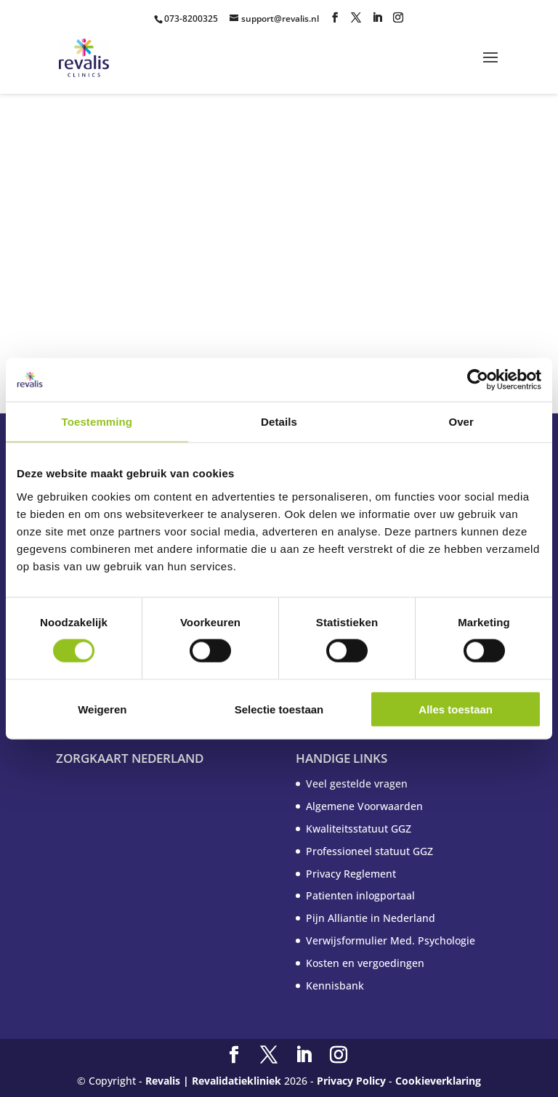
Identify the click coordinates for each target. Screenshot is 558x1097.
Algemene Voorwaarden (364, 806)
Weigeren (102, 709)
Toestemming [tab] (97, 422)
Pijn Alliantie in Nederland (370, 918)
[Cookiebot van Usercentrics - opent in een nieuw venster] (477, 380)
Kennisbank (335, 985)
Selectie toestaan (279, 709)
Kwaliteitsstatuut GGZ (358, 828)
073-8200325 (191, 18)
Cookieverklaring (438, 1081)
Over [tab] (461, 422)
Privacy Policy (351, 1081)
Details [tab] (279, 422)
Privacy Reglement (351, 874)
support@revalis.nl (280, 18)
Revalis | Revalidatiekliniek (213, 1081)
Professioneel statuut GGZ (369, 851)
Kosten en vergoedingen (365, 963)
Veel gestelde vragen (357, 783)
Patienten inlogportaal (360, 895)
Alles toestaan (455, 709)
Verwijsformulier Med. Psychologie (390, 940)
